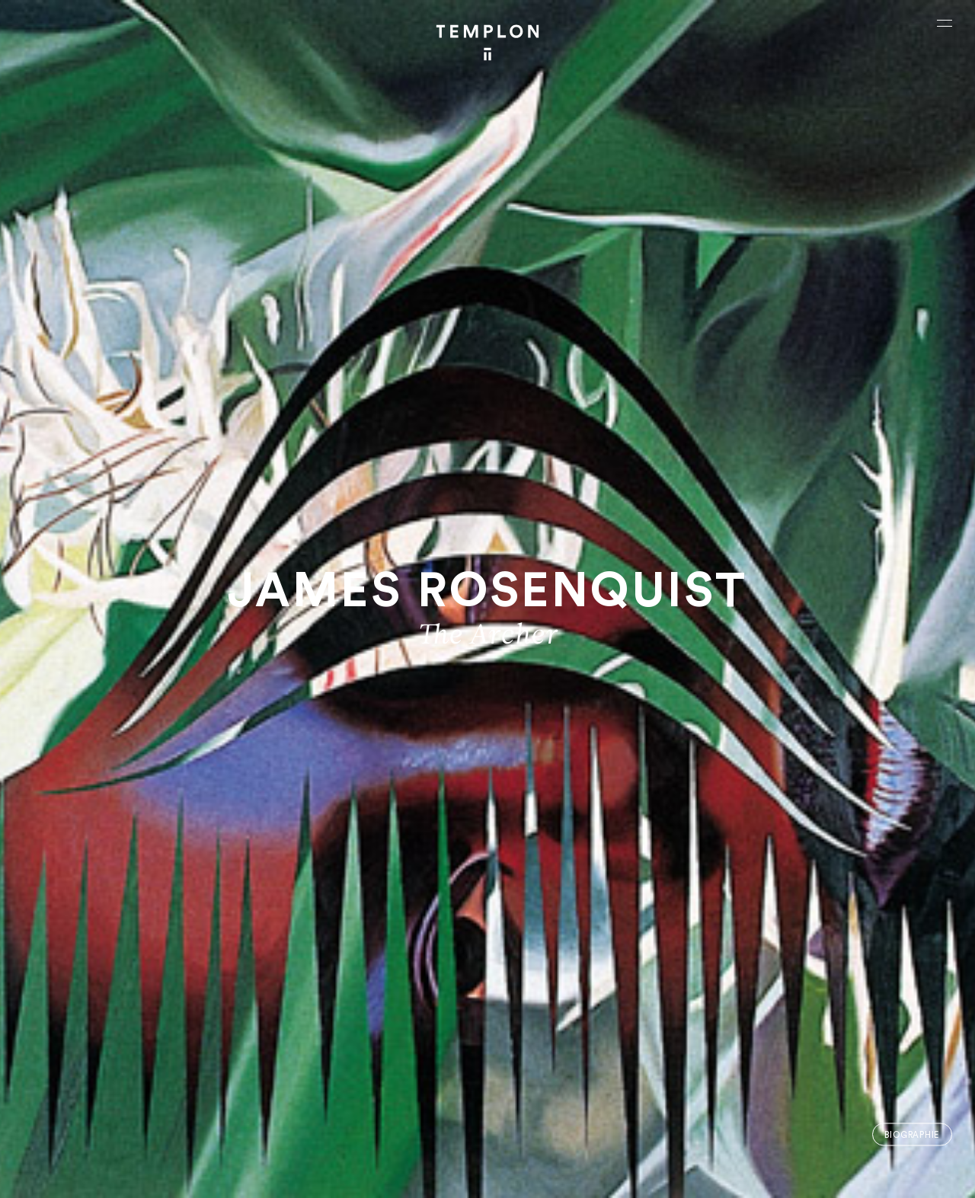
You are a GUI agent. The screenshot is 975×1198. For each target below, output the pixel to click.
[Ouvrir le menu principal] (944, 23)
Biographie (911, 1134)
